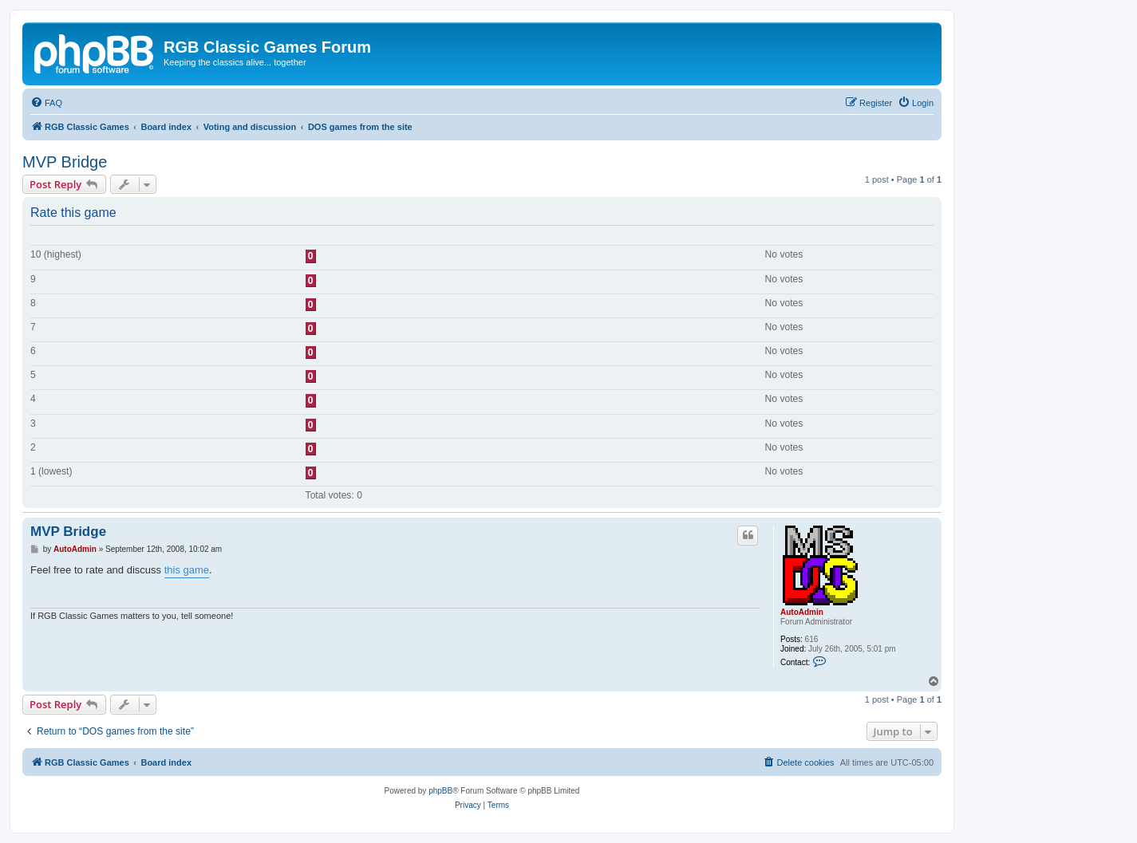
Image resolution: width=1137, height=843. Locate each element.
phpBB (440, 790)
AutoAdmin (801, 612)
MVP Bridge (64, 162)
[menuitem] (46, 102)
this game (186, 570)
